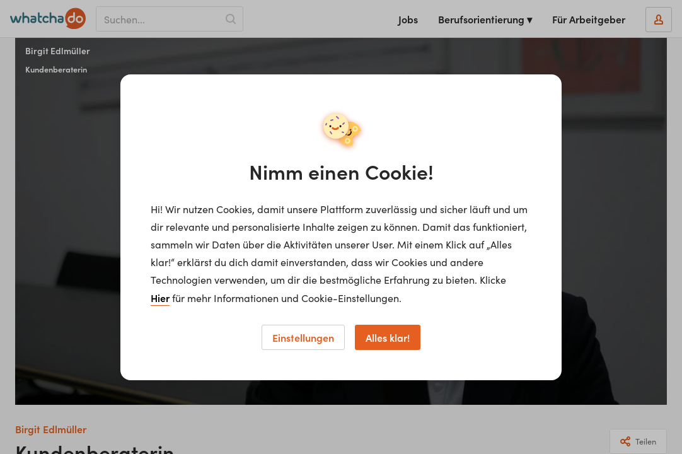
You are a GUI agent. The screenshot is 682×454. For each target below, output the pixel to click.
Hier (160, 298)
